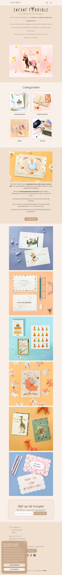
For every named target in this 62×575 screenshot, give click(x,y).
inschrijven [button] (40, 513)
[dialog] (14, 557)
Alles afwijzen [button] (14, 569)
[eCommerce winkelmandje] (47, 2)
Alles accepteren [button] (14, 565)
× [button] (25, 542)
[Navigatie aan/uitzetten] (50, 2)
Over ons (31, 219)
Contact (31, 551)
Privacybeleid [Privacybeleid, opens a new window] (16, 562)
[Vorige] (11, 61)
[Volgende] (50, 61)
